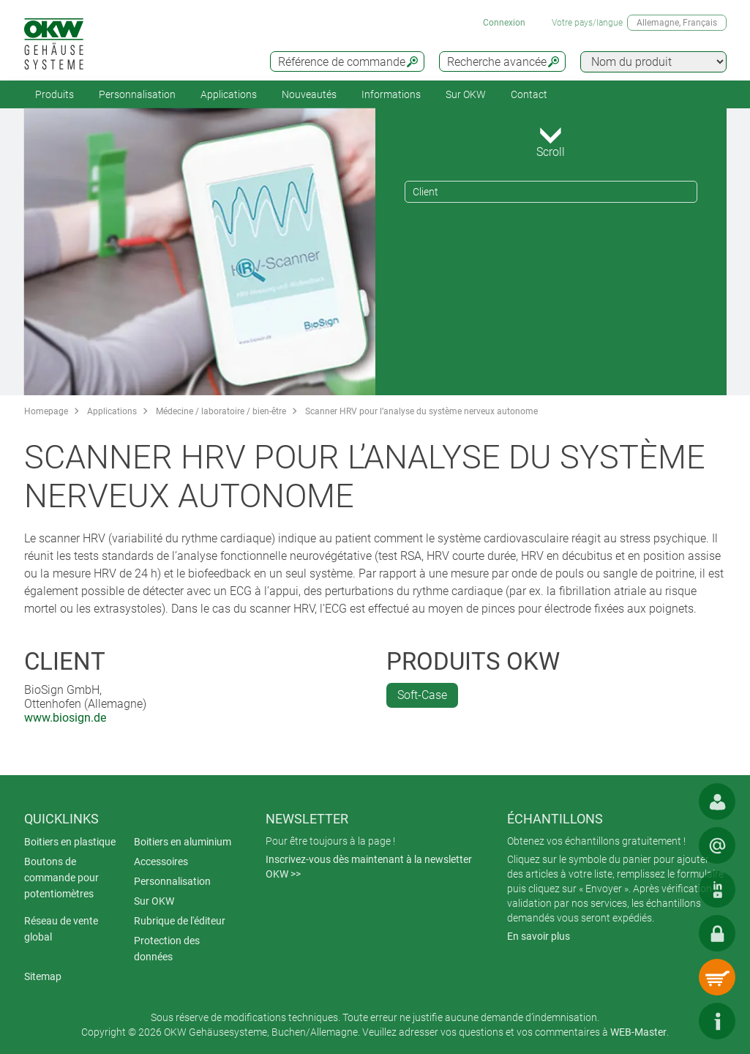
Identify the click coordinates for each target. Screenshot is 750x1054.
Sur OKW (466, 94)
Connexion (504, 23)
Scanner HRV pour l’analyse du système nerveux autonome (421, 411)
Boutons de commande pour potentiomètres (61, 878)
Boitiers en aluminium (182, 842)
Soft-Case (422, 695)
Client (425, 192)
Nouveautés (309, 94)
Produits (54, 94)
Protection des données (167, 949)
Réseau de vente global (61, 929)
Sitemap (42, 976)
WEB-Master (638, 1032)
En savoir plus (538, 936)
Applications (228, 94)
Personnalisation (137, 94)
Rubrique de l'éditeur (179, 921)
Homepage (46, 411)
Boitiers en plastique (70, 842)
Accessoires (161, 861)
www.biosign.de (65, 718)
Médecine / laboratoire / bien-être (221, 411)
